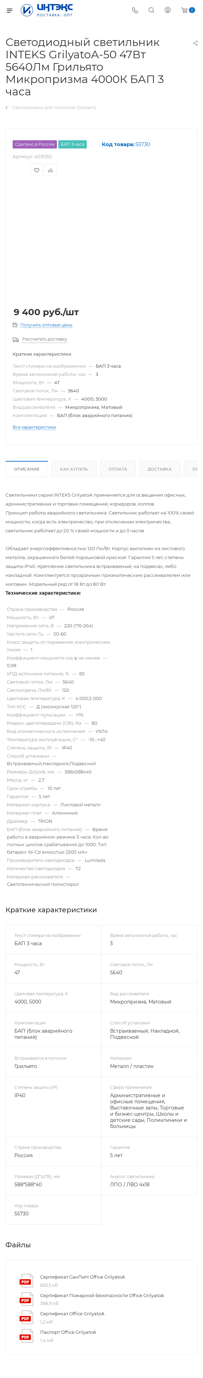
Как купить (74, 469)
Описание (26, 469)
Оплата (118, 469)
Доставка (160, 469)
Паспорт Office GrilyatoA (68, 1332)
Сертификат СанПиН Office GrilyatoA (82, 1277)
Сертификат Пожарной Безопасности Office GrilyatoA (102, 1295)
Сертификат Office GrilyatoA (72, 1313)
